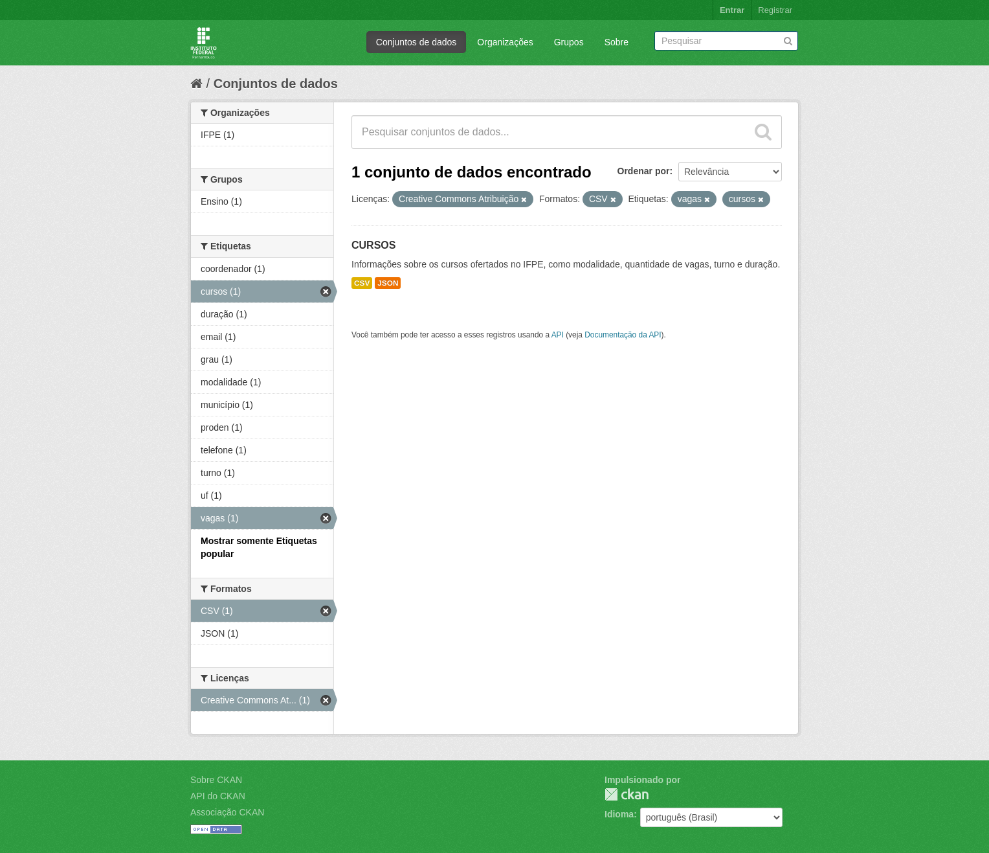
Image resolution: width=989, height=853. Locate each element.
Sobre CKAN (216, 780)
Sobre (616, 42)
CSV (362, 283)
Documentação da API (622, 334)
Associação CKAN (227, 812)
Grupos (569, 42)
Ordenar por (643, 171)
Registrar (775, 10)
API (557, 334)
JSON (387, 283)
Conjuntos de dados (416, 42)
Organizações (505, 42)
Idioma (619, 814)
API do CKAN (217, 796)
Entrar (732, 10)
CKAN (627, 794)
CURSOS (373, 245)
